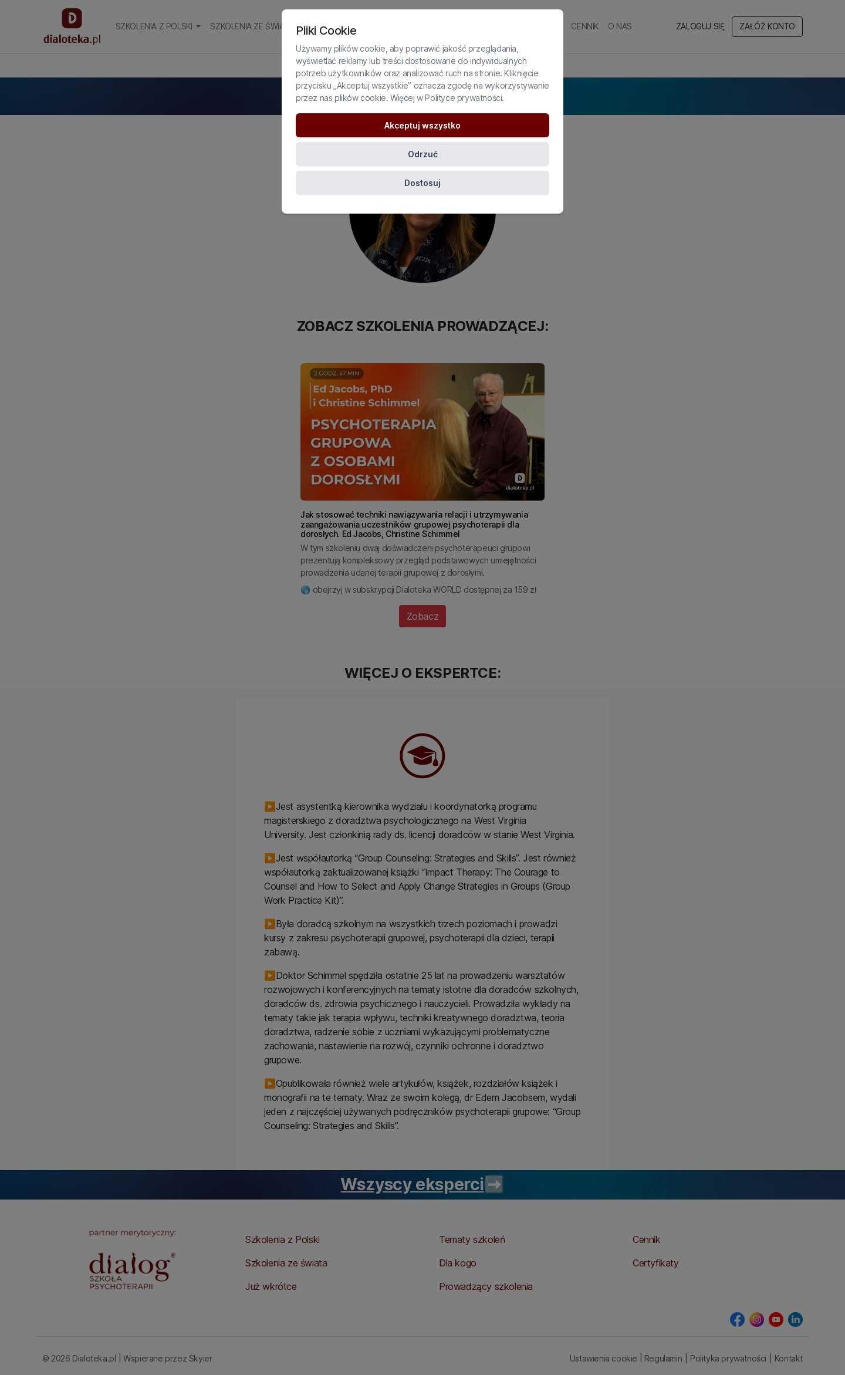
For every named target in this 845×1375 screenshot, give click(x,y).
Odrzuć (423, 154)
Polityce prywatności (463, 98)
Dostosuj (422, 183)
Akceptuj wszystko (422, 125)
